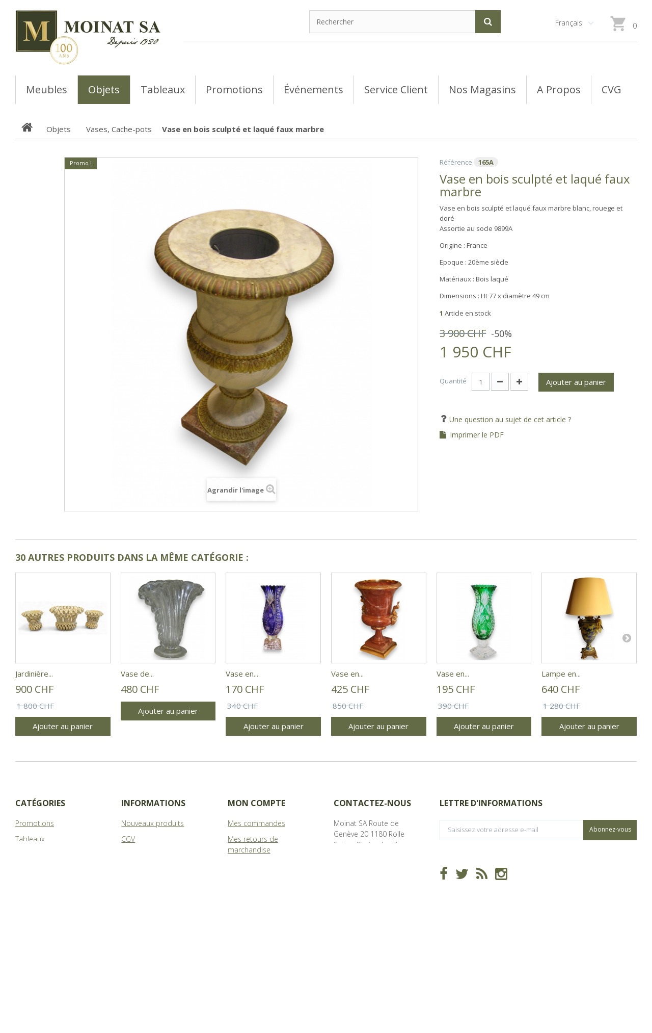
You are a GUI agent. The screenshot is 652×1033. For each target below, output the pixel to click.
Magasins (136, 855)
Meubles (29, 855)
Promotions (34, 823)
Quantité (453, 380)
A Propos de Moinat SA (159, 870)
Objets (26, 870)
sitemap (134, 886)
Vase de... (137, 673)
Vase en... (242, 673)
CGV (128, 839)
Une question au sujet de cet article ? (509, 419)
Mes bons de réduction (266, 923)
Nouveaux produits (152, 823)
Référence (456, 162)
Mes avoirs (245, 865)
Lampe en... (561, 673)
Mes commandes (256, 823)
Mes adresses (251, 881)
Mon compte (256, 803)
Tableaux (30, 839)
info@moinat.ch (359, 876)
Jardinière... (34, 673)
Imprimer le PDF (477, 435)
